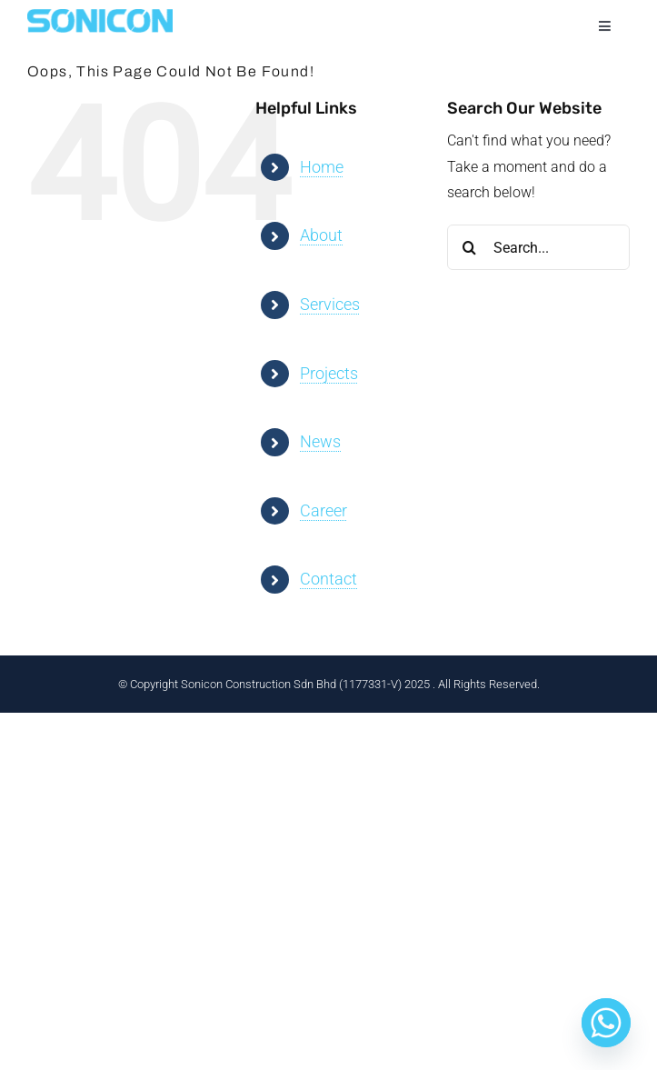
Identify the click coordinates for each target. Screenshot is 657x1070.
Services (330, 304)
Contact (328, 578)
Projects (329, 373)
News (320, 441)
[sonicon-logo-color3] (100, 16)
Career (323, 510)
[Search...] (538, 247)
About (321, 235)
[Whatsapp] (606, 1022)
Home (321, 166)
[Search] (470, 247)
